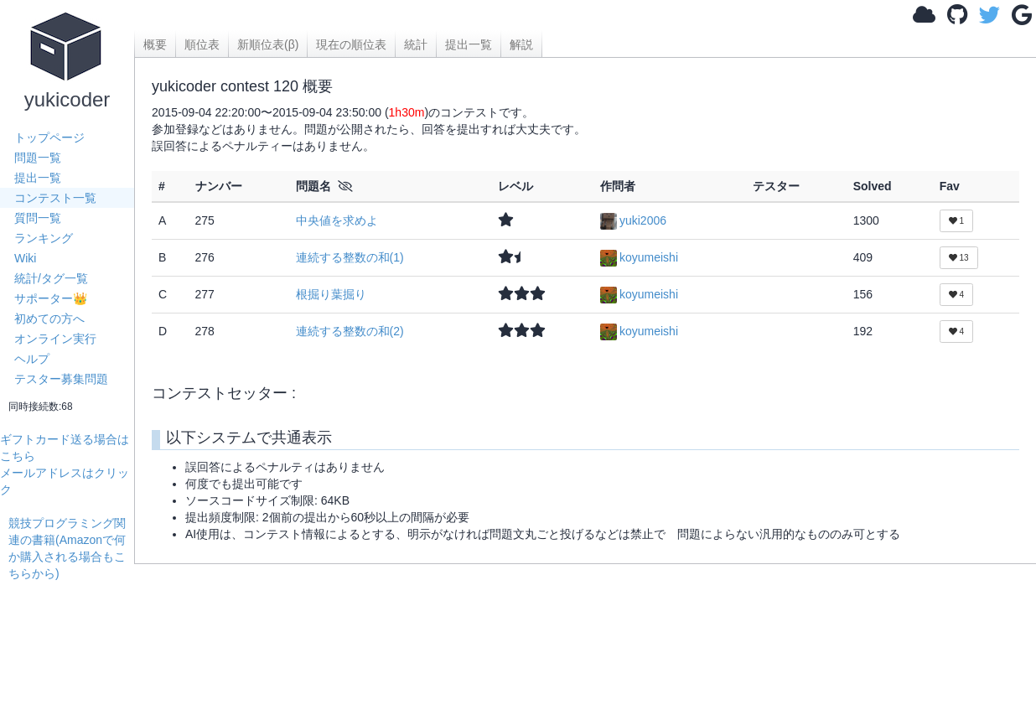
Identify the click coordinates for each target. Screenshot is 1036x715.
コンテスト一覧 (55, 198)
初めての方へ (49, 318)
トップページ (49, 137)
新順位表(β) (267, 44)
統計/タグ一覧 (51, 278)
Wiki (25, 258)
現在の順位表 (351, 44)
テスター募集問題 (61, 379)
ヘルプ (31, 358)
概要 (155, 44)
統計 (415, 44)
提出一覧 (37, 177)
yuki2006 (633, 220)
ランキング (43, 238)
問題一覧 (37, 157)
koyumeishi (639, 257)
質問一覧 (37, 218)
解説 (521, 44)
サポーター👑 (50, 298)
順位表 (202, 44)
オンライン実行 (55, 338)
